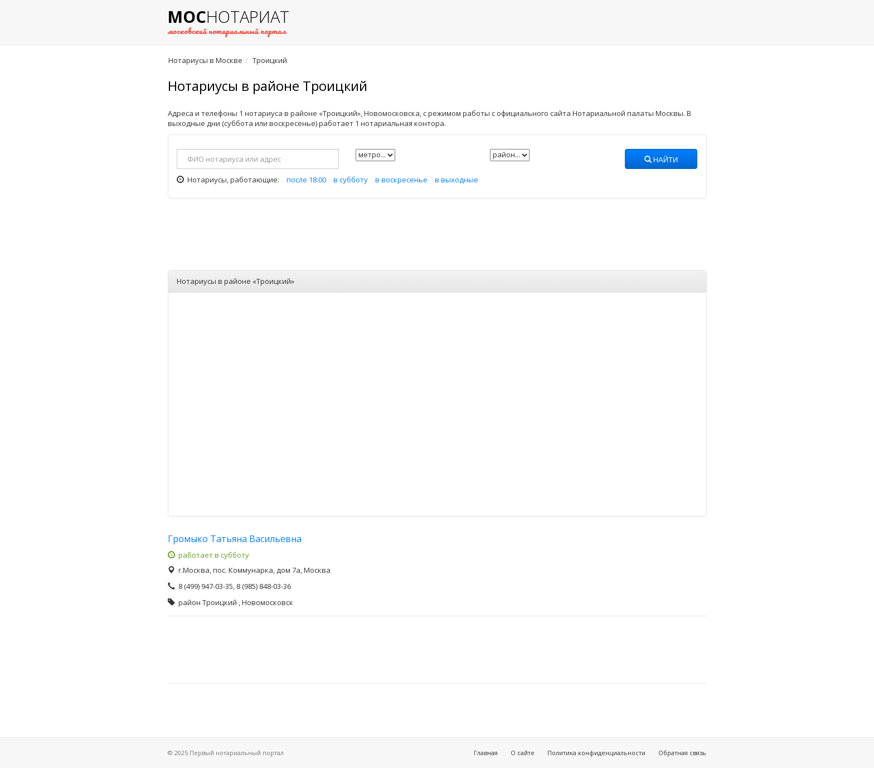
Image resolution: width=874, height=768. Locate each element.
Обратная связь (682, 752)
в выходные (456, 180)
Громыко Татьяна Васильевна (235, 538)
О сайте (523, 752)
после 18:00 (306, 180)
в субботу (350, 180)
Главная (486, 752)
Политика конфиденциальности (596, 752)
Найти (661, 160)
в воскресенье (401, 180)
